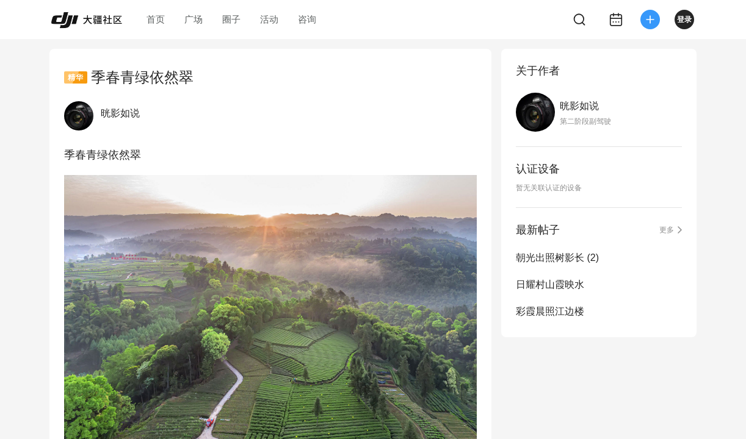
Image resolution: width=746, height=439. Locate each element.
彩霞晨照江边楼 (550, 311)
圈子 (231, 19)
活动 (269, 19)
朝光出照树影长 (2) (557, 257)
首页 (156, 19)
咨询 (307, 19)
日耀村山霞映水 (550, 284)
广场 (193, 19)
